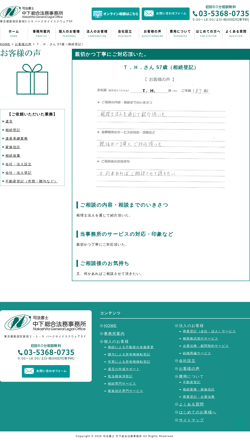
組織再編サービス (197, 353)
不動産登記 (192, 382)
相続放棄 (12, 155)
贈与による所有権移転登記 (129, 354)
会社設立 (125, 33)
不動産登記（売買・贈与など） (31, 181)
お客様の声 (152, 33)
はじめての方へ (208, 33)
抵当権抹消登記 (120, 376)
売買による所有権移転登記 (129, 361)
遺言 (9, 121)
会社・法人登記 (18, 173)
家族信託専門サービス (125, 391)
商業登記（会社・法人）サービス (209, 331)
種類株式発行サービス (200, 338)
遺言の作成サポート (124, 369)
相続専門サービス (122, 383)
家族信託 (12, 147)
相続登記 (12, 130)
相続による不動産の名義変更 (131, 347)
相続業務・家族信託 (199, 389)
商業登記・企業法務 (199, 396)
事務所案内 (41, 33)
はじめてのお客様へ (197, 412)
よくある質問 (236, 33)
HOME (5, 44)
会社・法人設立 (18, 164)
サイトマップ (191, 420)
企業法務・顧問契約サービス (206, 346)
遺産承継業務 (16, 138)
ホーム (14, 33)
